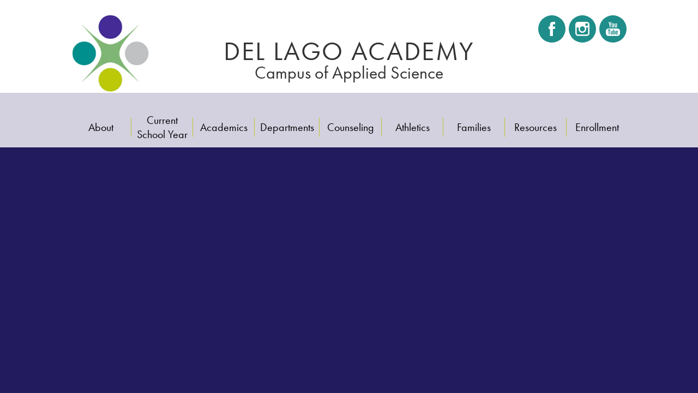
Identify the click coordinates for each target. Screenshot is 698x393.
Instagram (582, 32)
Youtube (612, 32)
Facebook (551, 32)
